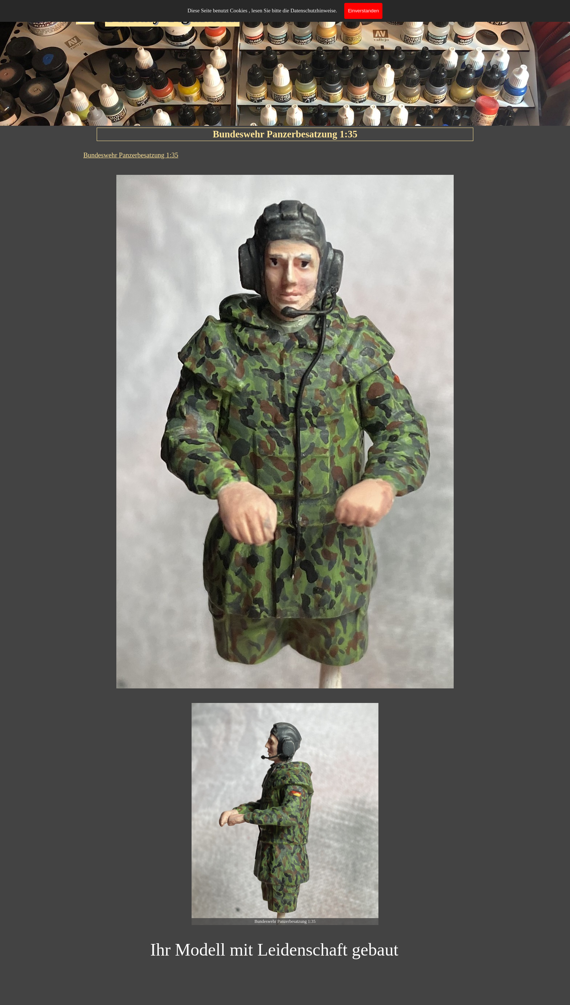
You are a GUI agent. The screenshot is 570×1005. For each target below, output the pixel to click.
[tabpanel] (285, 155)
